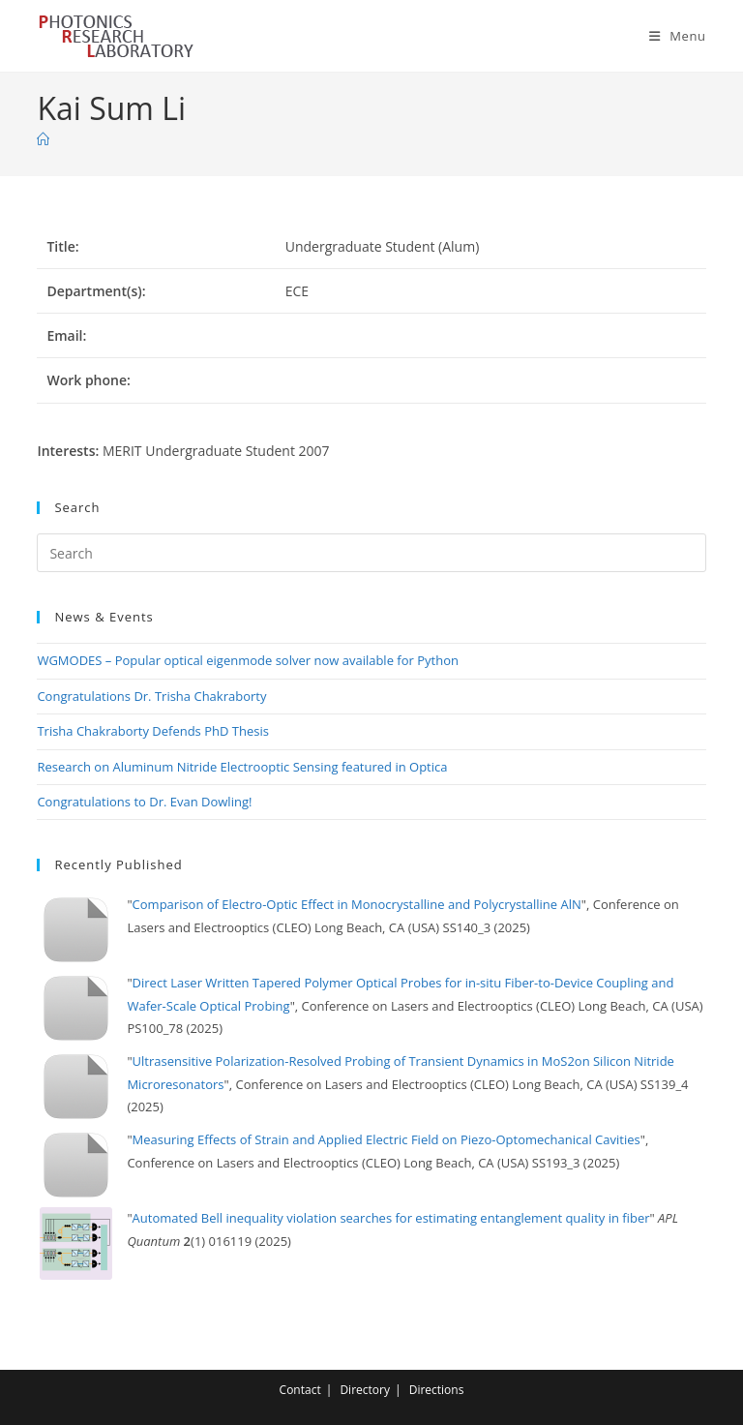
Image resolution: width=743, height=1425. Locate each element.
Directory (365, 1389)
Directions (436, 1389)
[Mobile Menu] (677, 36)
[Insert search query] (371, 552)
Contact (300, 1389)
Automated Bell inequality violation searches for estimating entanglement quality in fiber (391, 1218)
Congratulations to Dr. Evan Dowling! (144, 801)
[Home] (43, 139)
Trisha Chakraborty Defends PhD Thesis (153, 731)
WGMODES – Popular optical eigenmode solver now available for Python (248, 660)
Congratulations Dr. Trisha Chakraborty (151, 696)
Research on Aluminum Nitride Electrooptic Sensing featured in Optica (242, 766)
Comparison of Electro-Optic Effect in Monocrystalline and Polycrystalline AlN (357, 904)
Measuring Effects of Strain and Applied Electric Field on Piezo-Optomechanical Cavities (386, 1139)
